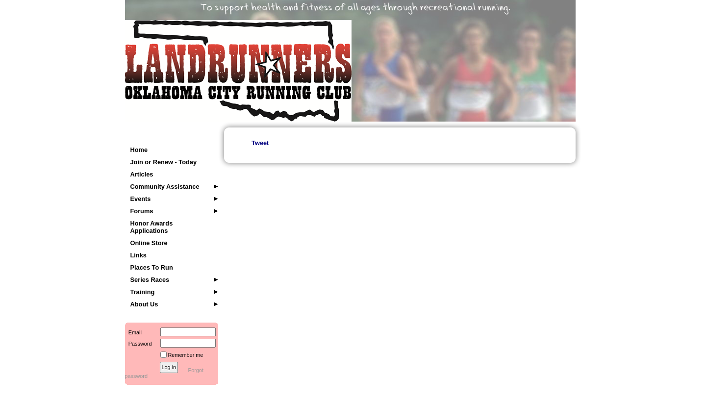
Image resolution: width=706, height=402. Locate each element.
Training (142, 292)
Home (139, 149)
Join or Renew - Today (163, 162)
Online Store (149, 243)
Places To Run (151, 267)
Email (133, 332)
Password (138, 344)
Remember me (185, 355)
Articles (141, 174)
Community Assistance (165, 186)
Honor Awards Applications (151, 227)
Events (140, 198)
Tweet (260, 143)
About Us (144, 304)
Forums (141, 211)
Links (138, 255)
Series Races (150, 279)
